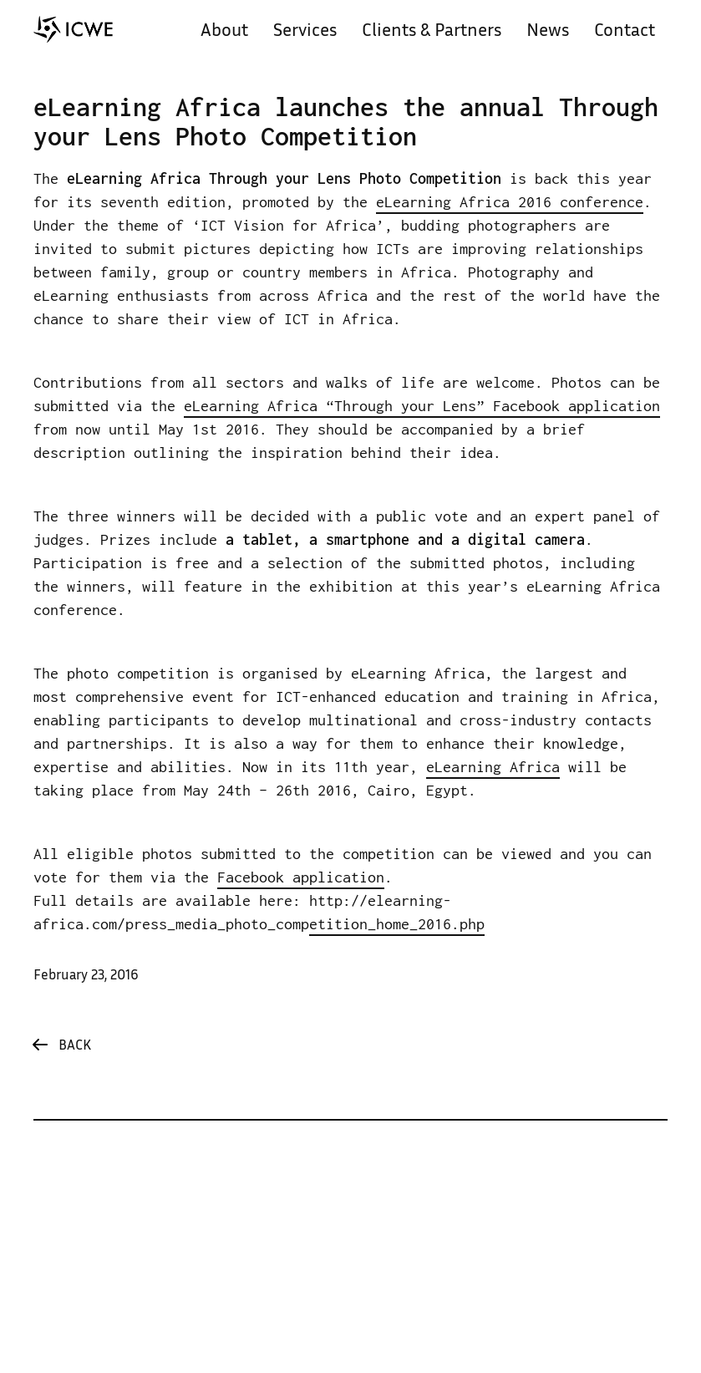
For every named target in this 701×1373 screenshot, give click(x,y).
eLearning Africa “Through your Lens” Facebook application (422, 405)
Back (74, 1046)
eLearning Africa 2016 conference (509, 202)
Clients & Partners (431, 31)
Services (305, 31)
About (224, 31)
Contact (624, 31)
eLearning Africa (493, 766)
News (547, 31)
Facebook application (300, 877)
